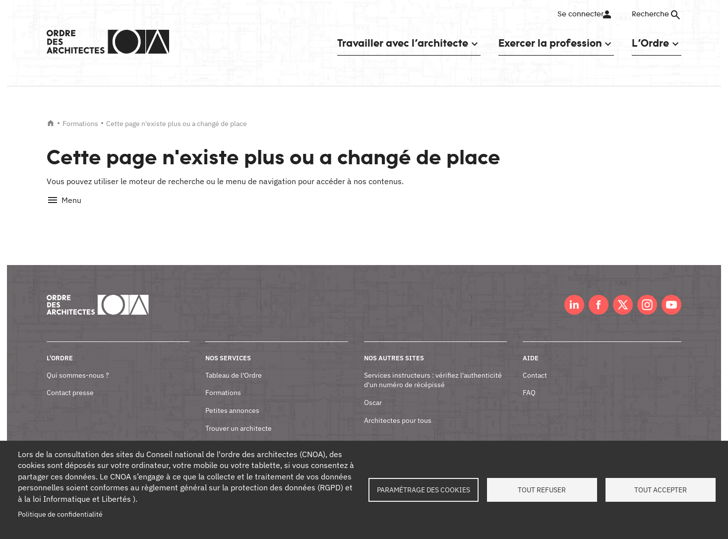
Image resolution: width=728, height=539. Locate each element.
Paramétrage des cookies (423, 489)
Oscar (373, 391)
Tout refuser (542, 489)
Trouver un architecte (238, 416)
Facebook (598, 294)
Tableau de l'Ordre (233, 363)
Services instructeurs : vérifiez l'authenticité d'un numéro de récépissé (433, 368)
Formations (80, 123)
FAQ (529, 381)
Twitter (623, 294)
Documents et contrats (240, 434)
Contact (535, 363)
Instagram (647, 294)
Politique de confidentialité (60, 514)
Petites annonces (232, 399)
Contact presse (70, 381)
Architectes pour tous (397, 408)
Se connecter (579, 14)
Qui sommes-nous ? (78, 363)
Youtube (671, 294)
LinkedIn (574, 294)
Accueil (51, 123)
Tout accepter (660, 489)
